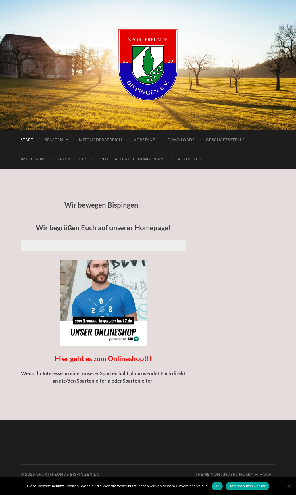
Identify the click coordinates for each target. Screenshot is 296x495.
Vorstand (145, 139)
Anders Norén (237, 474)
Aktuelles (189, 159)
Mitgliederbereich (100, 139)
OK (217, 486)
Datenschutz (71, 159)
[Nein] (289, 486)
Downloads (181, 139)
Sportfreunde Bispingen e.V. (68, 474)
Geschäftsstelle (225, 139)
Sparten (54, 139)
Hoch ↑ (267, 474)
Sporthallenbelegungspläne (132, 159)
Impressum (33, 159)
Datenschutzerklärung (247, 486)
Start (27, 139)
